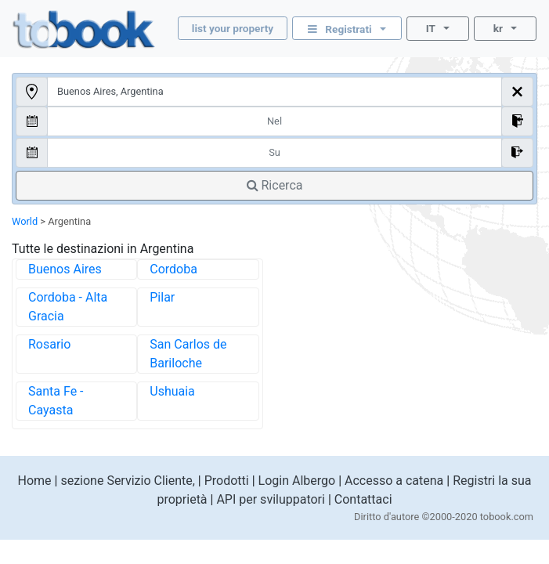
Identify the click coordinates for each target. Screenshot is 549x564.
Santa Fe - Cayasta (56, 401)
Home (34, 480)
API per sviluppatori (270, 499)
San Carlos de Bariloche (188, 354)
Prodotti (226, 480)
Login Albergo (297, 480)
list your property (232, 28)
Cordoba (173, 269)
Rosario (49, 344)
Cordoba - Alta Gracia (67, 307)
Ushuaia (172, 391)
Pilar (162, 297)
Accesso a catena (394, 480)
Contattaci (363, 499)
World (25, 221)
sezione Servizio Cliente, (127, 480)
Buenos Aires (65, 269)
